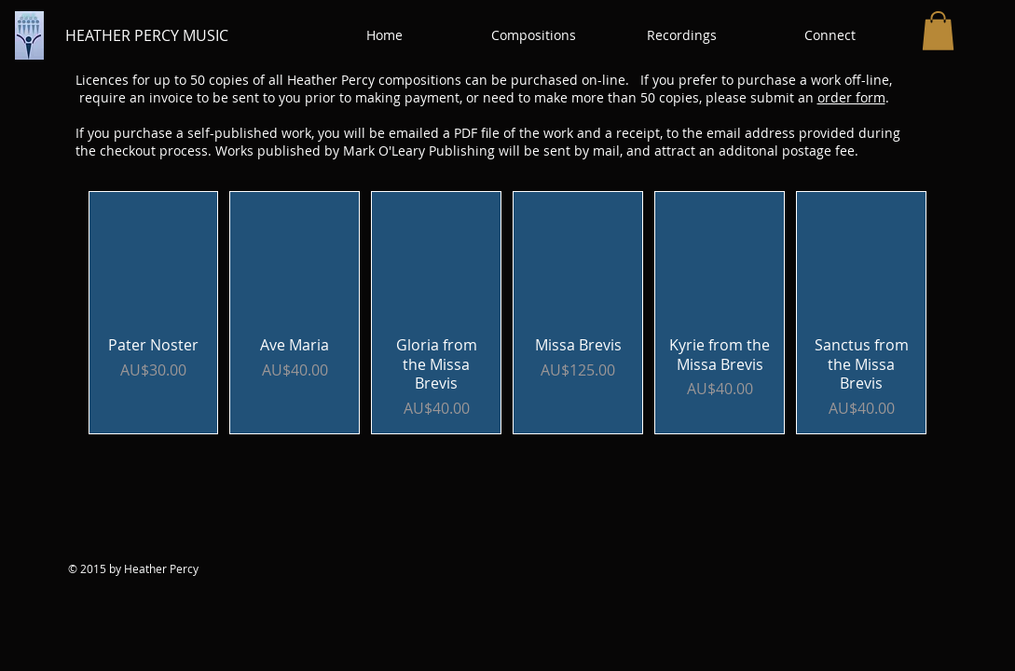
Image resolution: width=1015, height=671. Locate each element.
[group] (508, 312)
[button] (533, 35)
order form (851, 97)
